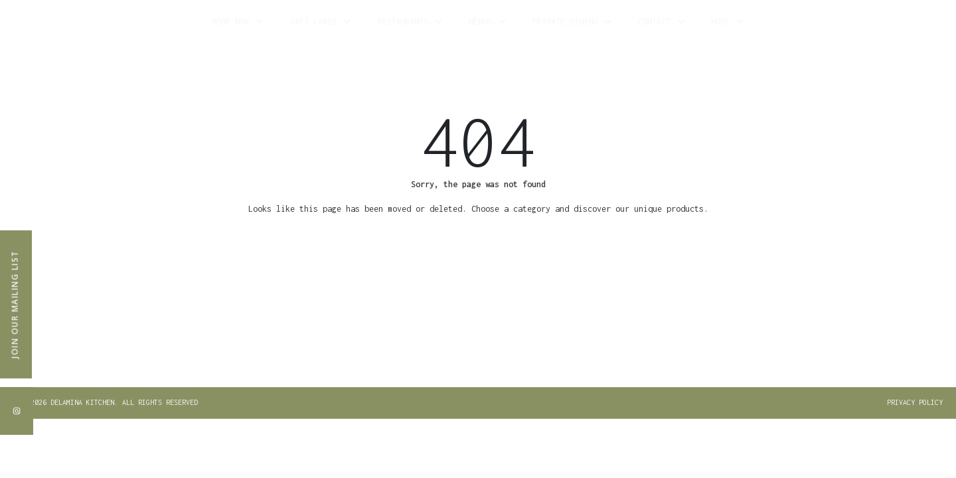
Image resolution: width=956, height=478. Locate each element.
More (727, 21)
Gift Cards (320, 21)
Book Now (237, 21)
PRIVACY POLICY (915, 402)
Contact (661, 21)
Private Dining (571, 21)
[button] (112, 403)
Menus (487, 21)
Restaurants (409, 21)
